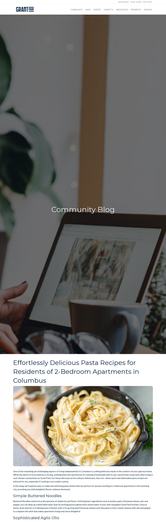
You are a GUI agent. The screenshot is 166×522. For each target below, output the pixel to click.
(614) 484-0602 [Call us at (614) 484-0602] (123, 2)
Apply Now (147, 2)
